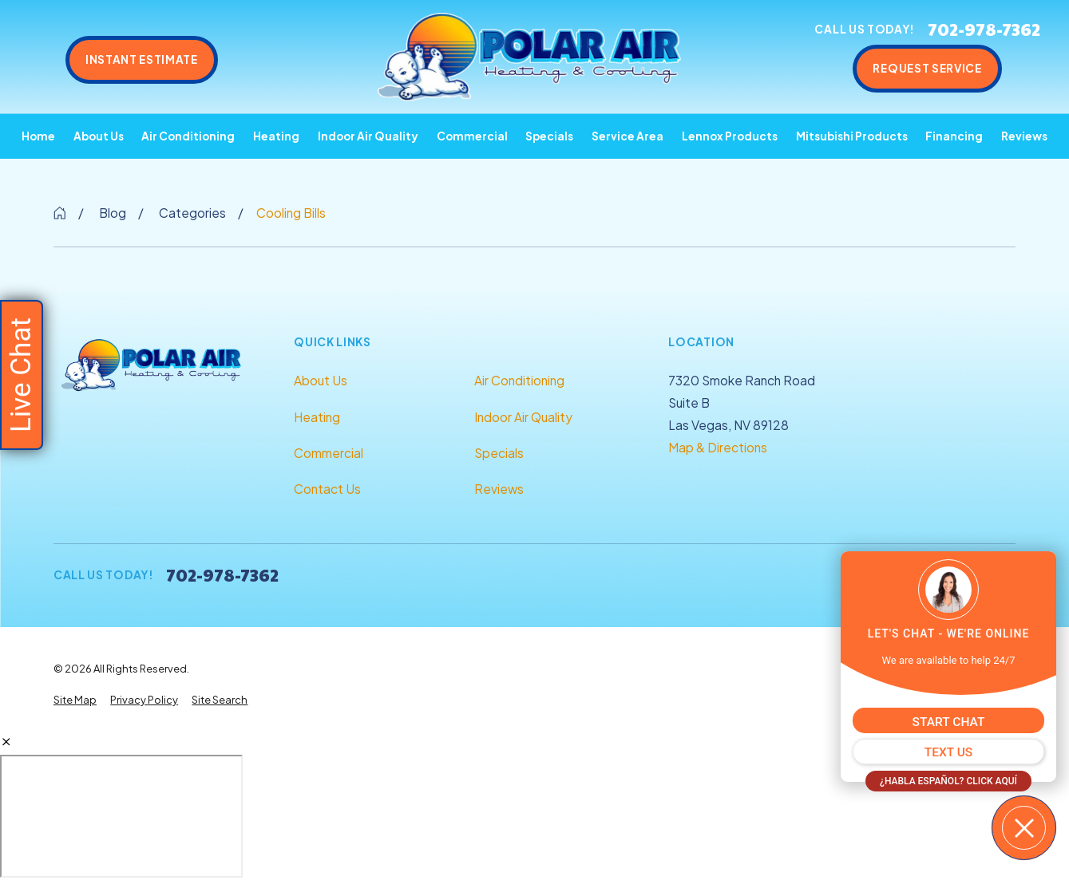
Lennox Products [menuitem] (730, 136)
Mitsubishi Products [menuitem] (852, 136)
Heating (317, 416)
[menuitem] (75, 700)
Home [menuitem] (38, 136)
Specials (499, 452)
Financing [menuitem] (954, 136)
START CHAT (949, 722)
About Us (320, 380)
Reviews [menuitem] (1024, 136)
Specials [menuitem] (549, 136)
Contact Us (327, 488)
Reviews (499, 488)
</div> (121, 816)
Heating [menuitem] (276, 136)
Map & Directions (717, 447)
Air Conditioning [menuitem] (188, 136)
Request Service (927, 68)
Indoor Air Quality (523, 416)
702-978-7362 (984, 29)
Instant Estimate (141, 59)
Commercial (328, 452)
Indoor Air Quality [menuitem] (368, 136)
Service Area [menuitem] (627, 136)
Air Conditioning (519, 380)
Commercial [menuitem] (472, 136)
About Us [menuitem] (98, 136)
